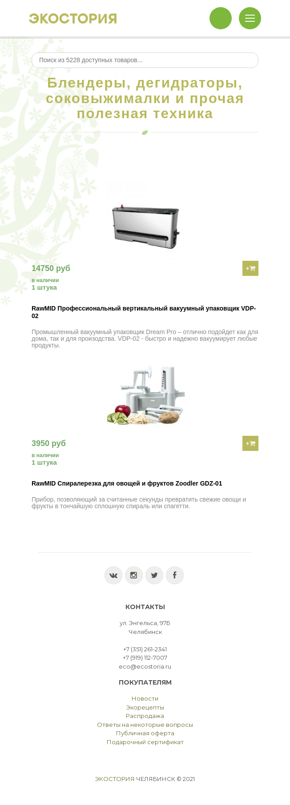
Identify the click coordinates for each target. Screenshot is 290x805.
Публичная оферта (145, 733)
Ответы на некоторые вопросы (145, 724)
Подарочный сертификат (145, 741)
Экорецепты (145, 707)
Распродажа (145, 715)
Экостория (115, 778)
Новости (145, 698)
